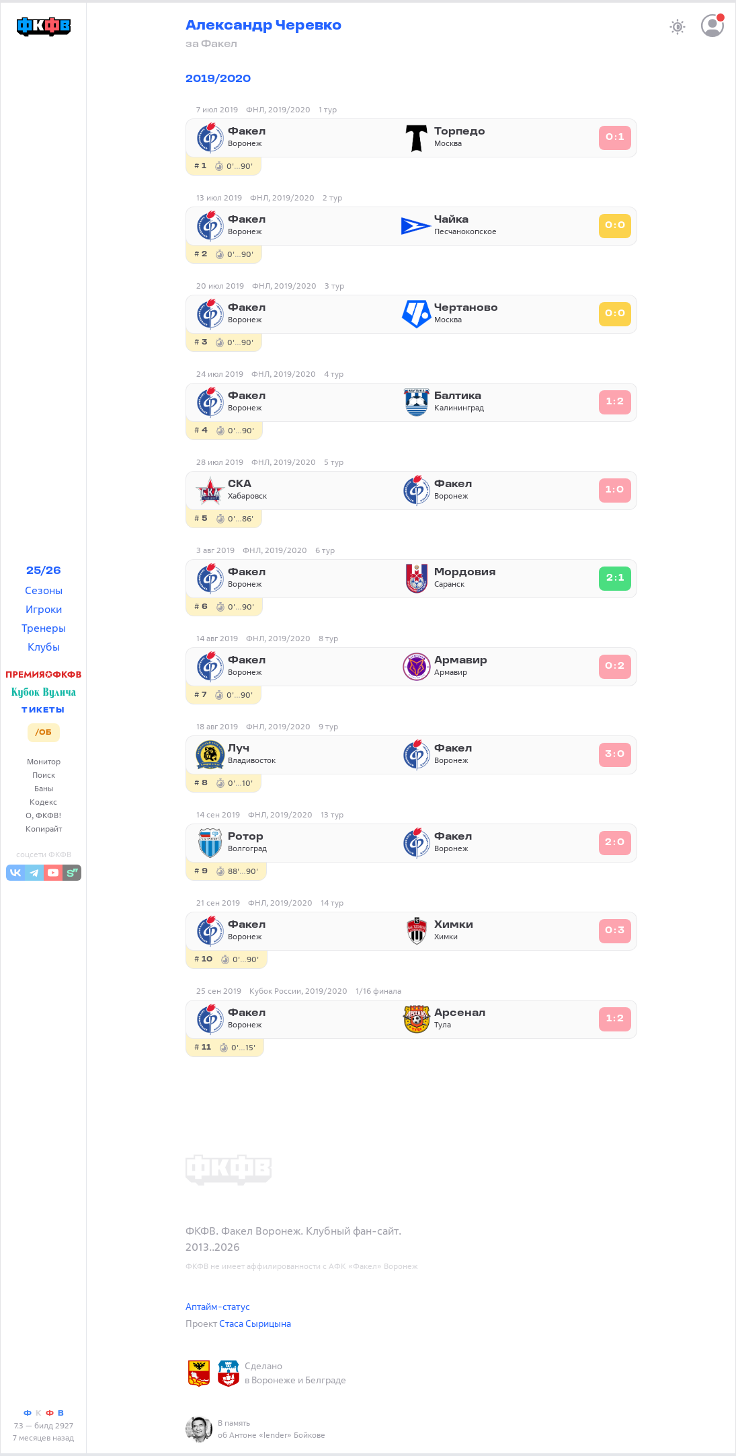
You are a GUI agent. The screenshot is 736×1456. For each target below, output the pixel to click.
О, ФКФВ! (44, 815)
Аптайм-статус (218, 1306)
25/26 (43, 571)
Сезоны (44, 590)
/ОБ (43, 733)
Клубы (44, 646)
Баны (43, 788)
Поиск (43, 774)
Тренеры (44, 627)
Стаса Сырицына (255, 1323)
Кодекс (43, 801)
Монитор (43, 761)
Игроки (44, 609)
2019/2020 (218, 79)
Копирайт (44, 828)
